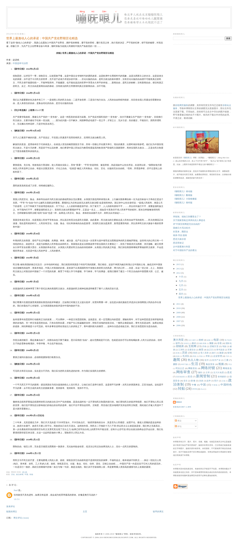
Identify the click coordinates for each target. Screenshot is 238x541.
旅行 (214, 353)
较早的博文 (158, 511)
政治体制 (19, 474)
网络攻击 (227, 368)
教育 (201, 349)
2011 (178, 304)
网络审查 (183, 372)
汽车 (227, 356)
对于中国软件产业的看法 (185, 250)
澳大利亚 (178, 339)
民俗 (201, 356)
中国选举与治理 (20, 63)
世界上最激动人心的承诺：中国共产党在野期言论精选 (42, 38)
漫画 (177, 356)
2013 (178, 268)
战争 (209, 381)
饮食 (193, 380)
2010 (178, 308)
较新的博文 (11, 511)
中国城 (214, 385)
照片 (216, 381)
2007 (178, 321)
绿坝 (229, 353)
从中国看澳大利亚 (181, 246)
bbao (179, 402)
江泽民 (181, 350)
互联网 (192, 346)
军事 (230, 350)
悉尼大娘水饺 (179, 239)
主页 (85, 511)
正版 (223, 381)
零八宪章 (204, 353)
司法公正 (180, 368)
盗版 (209, 340)
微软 (200, 373)
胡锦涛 (180, 346)
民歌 (194, 356)
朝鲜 (201, 340)
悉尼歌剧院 (180, 377)
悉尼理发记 (178, 243)
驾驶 (224, 346)
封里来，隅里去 (180, 231)
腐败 (211, 343)
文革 (208, 373)
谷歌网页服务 (181, 105)
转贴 (31, 474)
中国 (26, 474)
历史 (13, 474)
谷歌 (219, 343)
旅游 (221, 353)
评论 (178, 426)
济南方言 (214, 346)
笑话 (190, 376)
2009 (178, 312)
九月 (181, 281)
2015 (178, 264)
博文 (178, 421)
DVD (194, 389)
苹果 (208, 356)
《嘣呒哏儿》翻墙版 (182, 195)
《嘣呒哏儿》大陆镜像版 (185, 199)
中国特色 (226, 384)
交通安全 (192, 350)
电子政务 (228, 340)
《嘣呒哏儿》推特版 (182, 202)
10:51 (17, 499)
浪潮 (177, 353)
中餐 (194, 385)
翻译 (194, 343)
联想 (195, 353)
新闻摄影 (222, 377)
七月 (181, 285)
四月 (181, 294)
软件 (207, 360)
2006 (178, 325)
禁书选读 (220, 350)
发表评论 (10, 506)
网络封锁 (208, 368)
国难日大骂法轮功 (181, 228)
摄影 (175, 364)
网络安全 (192, 368)
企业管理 (217, 356)
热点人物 (193, 359)
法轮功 (186, 343)
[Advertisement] (198, 68)
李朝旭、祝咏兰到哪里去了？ (187, 216)
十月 (181, 276)
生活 (194, 364)
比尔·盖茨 (192, 340)
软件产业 (216, 360)
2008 (178, 317)
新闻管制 (203, 376)
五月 (181, 289)
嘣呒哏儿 (187, 158)
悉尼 (229, 372)
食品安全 (210, 364)
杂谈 (201, 381)
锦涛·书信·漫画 (180, 235)
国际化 (229, 343)
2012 (178, 273)
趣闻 (176, 359)
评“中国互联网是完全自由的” (187, 224)
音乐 (185, 381)
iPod (202, 389)
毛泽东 (185, 356)
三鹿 (226, 360)
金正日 (210, 350)
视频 (221, 364)
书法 (230, 364)
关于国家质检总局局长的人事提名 (189, 220)
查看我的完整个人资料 (182, 407)
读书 (178, 343)
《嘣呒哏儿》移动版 (182, 191)
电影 (216, 339)
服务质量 (202, 343)
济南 (204, 346)
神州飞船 (184, 364)
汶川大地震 (218, 373)
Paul (16, 490)
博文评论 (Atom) (21, 518)
